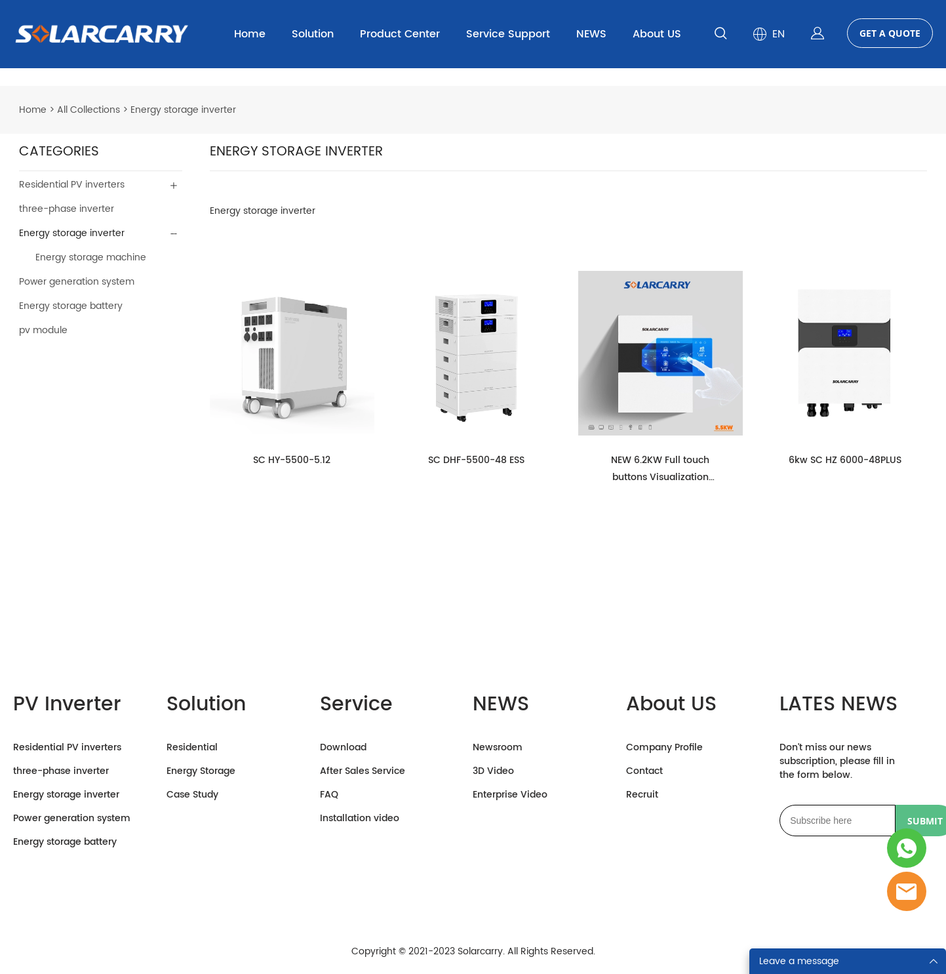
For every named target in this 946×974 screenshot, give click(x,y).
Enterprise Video (510, 795)
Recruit (642, 795)
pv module (43, 330)
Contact (644, 771)
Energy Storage (201, 771)
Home (250, 34)
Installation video (359, 818)
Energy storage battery (71, 306)
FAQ (329, 795)
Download (343, 748)
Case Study (192, 795)
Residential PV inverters (72, 185)
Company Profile (664, 748)
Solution (313, 34)
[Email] (837, 821)
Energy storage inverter (183, 110)
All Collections (88, 110)
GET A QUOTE (889, 33)
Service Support (508, 34)
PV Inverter (67, 705)
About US (657, 34)
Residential (192, 748)
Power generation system (76, 282)
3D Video (493, 771)
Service (356, 705)
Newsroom (497, 748)
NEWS (591, 34)
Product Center (400, 34)
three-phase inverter (66, 209)
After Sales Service (362, 771)
